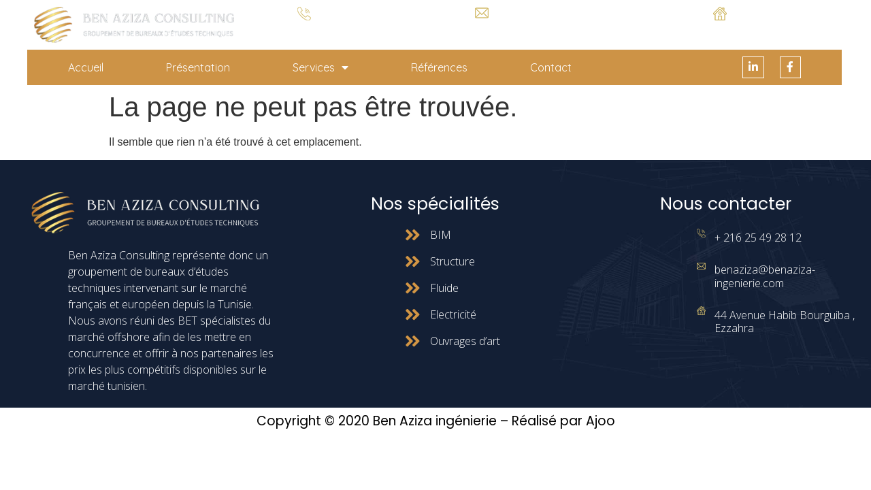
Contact (551, 67)
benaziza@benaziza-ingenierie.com (764, 277)
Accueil (85, 67)
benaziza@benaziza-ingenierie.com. (482, 29)
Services (320, 67)
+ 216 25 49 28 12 (304, 31)
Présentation (198, 67)
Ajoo (600, 421)
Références (439, 67)
